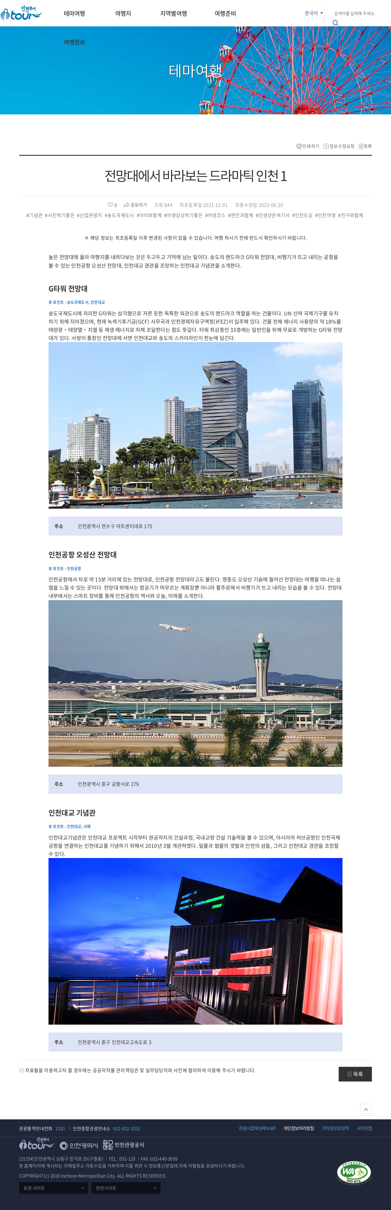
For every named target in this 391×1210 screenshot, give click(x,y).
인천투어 (21, 13)
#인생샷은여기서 (273, 215)
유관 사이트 (34, 1188)
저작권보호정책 (335, 1128)
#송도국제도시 (120, 215)
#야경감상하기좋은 (184, 215)
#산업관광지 (90, 215)
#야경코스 (216, 215)
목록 (368, 146)
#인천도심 (303, 215)
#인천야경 (326, 215)
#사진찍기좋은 (60, 215)
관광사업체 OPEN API (257, 1128)
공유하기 (139, 205)
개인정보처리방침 (298, 1128)
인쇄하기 (311, 146)
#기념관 (35, 215)
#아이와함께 (150, 215)
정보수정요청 (342, 146)
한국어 (311, 12)
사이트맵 (364, 1128)
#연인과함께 (241, 215)
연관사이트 (106, 1188)
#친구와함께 (351, 215)
